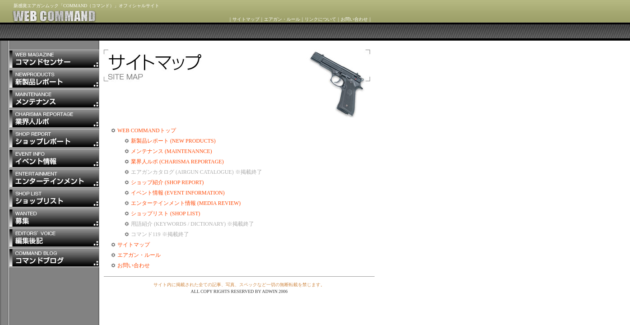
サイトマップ (245, 19)
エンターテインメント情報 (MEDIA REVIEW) (186, 203)
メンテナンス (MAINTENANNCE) (171, 151)
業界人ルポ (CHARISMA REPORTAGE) (177, 161)
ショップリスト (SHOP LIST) (165, 213)
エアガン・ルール (282, 19)
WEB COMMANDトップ (146, 130)
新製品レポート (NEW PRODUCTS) (173, 141)
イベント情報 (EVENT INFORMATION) (178, 193)
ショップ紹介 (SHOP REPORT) (167, 182)
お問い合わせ (354, 19)
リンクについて (320, 19)
